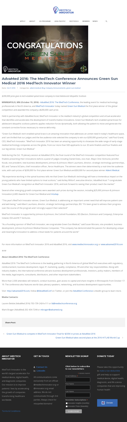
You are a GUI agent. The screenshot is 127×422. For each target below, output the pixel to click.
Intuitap (54, 194)
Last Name (69, 391)
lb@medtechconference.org (64, 303)
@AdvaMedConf (44, 291)
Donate (109, 403)
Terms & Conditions (11, 411)
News (95, 21)
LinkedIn (41, 370)
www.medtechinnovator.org (85, 244)
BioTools (74, 21)
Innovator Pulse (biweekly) (78, 406)
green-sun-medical (73, 88)
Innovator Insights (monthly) (78, 403)
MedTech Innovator (45, 106)
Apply (22, 21)
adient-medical (35, 88)
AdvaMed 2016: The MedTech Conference (59, 102)
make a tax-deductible (110, 370)
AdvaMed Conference (83, 291)
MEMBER (86, 21)
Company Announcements (56, 88)
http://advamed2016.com (18, 291)
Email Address (71, 376)
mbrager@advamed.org (51, 309)
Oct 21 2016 (11, 88)
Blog (43, 88)
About (32, 21)
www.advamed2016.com (112, 244)
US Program (45, 21)
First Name (69, 384)
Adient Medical (112, 170)
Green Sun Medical (76, 106)
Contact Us (41, 367)
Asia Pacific (60, 21)
